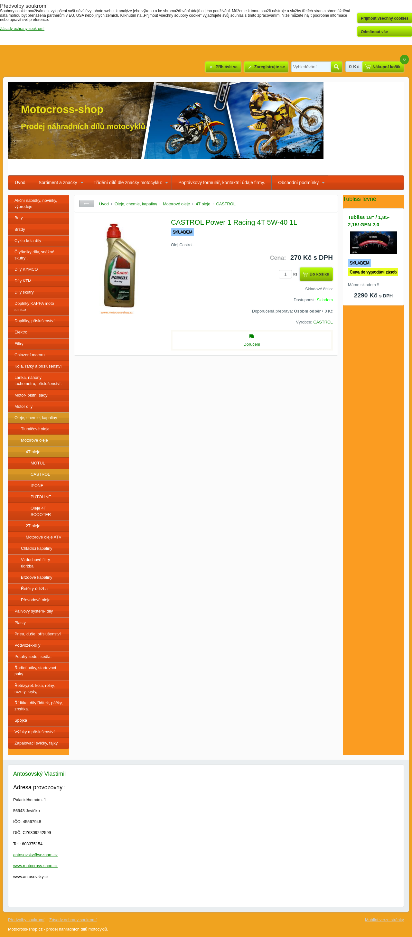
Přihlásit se (226, 66)
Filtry (18, 343)
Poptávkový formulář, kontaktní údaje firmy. (221, 182)
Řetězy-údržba (34, 588)
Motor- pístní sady (30, 395)
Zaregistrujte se (269, 66)
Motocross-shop (62, 109)
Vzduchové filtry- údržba (36, 562)
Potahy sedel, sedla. (33, 656)
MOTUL (38, 463)
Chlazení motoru (29, 354)
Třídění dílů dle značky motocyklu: (128, 182)
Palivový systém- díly (33, 611)
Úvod (20, 182)
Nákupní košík (386, 66)
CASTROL (40, 474)
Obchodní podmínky (298, 182)
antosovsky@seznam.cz (35, 854)
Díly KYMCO (26, 269)
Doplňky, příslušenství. (35, 320)
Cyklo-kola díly (27, 240)
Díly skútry (24, 292)
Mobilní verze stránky (384, 919)
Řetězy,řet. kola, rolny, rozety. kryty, (34, 688)
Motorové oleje (34, 440)
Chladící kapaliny (36, 548)
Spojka (20, 720)
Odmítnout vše (374, 32)
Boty (18, 217)
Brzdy (19, 229)
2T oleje (33, 525)
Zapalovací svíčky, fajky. (36, 743)
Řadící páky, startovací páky (35, 670)
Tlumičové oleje (35, 428)
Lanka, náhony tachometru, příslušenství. (38, 380)
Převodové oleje (36, 599)
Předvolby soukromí (26, 919)
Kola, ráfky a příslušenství (38, 366)
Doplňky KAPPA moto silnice (34, 306)
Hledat (336, 66)
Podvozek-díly (27, 645)
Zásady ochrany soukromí (73, 919)
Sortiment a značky (58, 182)
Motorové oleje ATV (43, 537)
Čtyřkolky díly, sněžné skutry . (34, 254)
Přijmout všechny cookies (384, 18)
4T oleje (33, 451)
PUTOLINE (41, 496)
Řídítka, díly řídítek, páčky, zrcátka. (38, 705)
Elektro (20, 332)
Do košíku (319, 274)
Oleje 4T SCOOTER (41, 511)
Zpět (86, 203)
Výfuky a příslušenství (34, 731)
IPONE (37, 485)
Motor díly (23, 406)
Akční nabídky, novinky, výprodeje (35, 203)
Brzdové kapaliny (36, 577)
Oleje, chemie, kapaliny (35, 417)
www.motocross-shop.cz (35, 865)
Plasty (20, 622)
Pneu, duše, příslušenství (37, 634)
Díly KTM (23, 280)
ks (289, 274)
